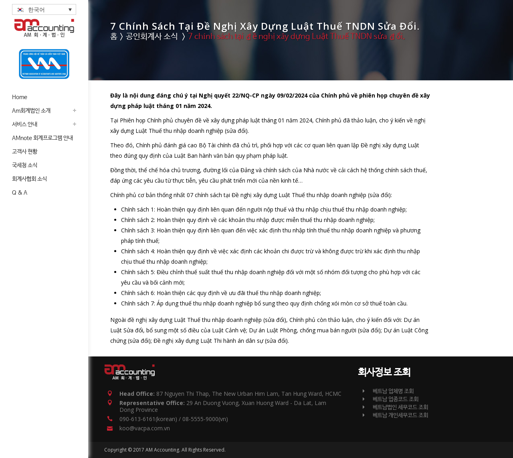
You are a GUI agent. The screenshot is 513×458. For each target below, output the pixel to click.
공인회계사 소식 (152, 36)
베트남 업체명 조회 (388, 391)
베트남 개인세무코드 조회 (395, 415)
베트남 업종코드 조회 (390, 399)
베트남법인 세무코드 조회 (395, 407)
